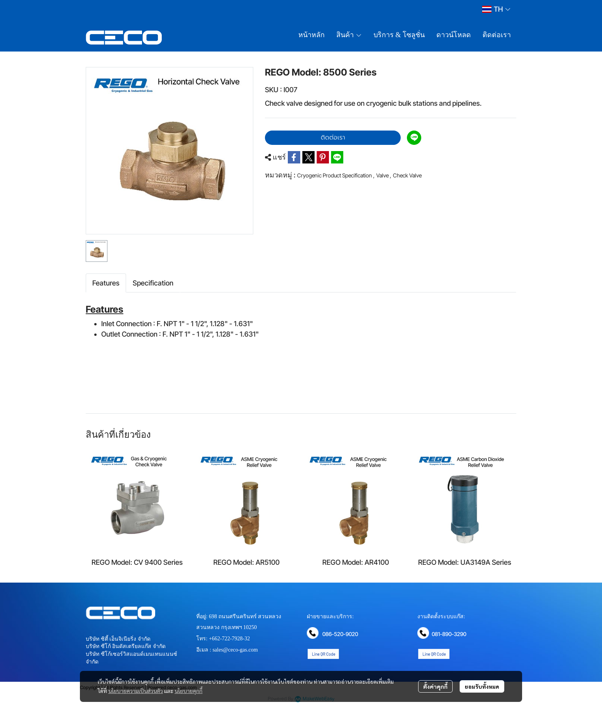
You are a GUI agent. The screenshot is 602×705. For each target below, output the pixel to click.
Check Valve (407, 175)
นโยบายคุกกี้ (188, 690)
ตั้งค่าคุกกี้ (435, 686)
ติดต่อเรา (333, 137)
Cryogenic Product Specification (336, 175)
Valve (383, 175)
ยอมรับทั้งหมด (482, 686)
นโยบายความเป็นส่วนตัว (135, 690)
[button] (496, 9)
